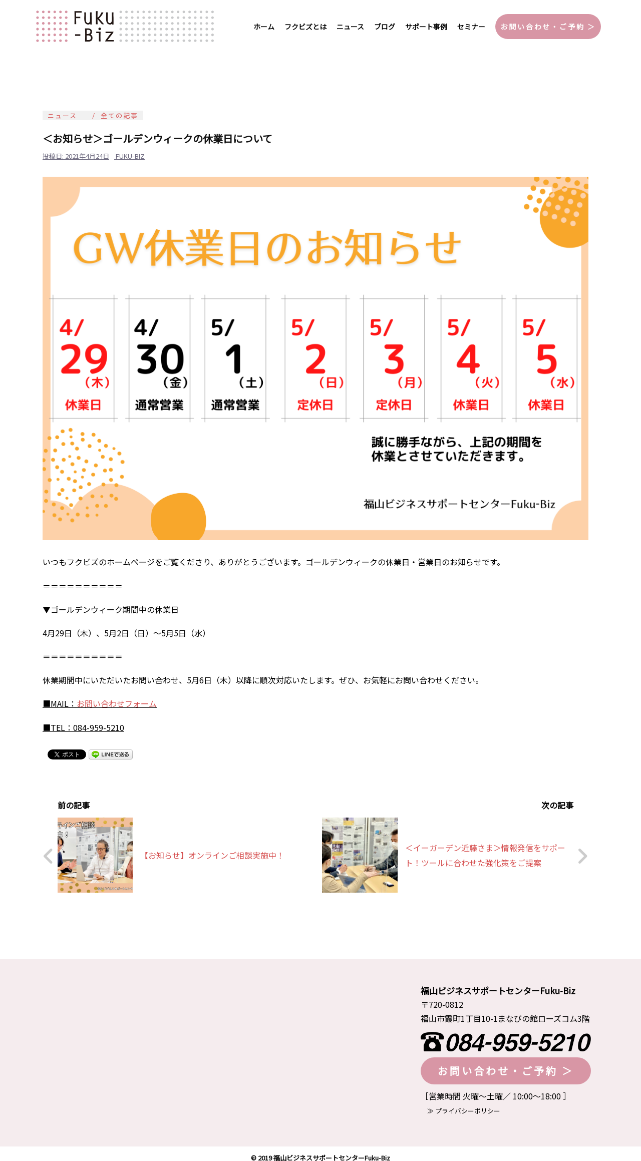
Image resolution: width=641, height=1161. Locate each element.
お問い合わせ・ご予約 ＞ (548, 27)
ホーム (263, 27)
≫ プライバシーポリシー (460, 1103)
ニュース (350, 27)
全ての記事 (119, 115)
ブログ (384, 27)
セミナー (471, 27)
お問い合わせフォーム (117, 703)
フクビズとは (305, 27)
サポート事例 (426, 27)
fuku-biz (130, 156)
